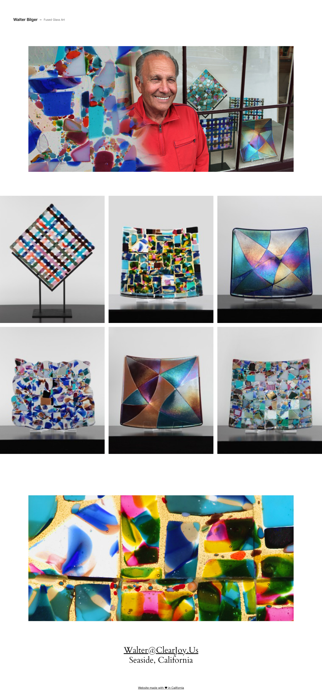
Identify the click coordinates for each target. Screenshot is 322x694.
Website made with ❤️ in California (161, 687)
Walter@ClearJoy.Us (161, 650)
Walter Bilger (25, 19)
